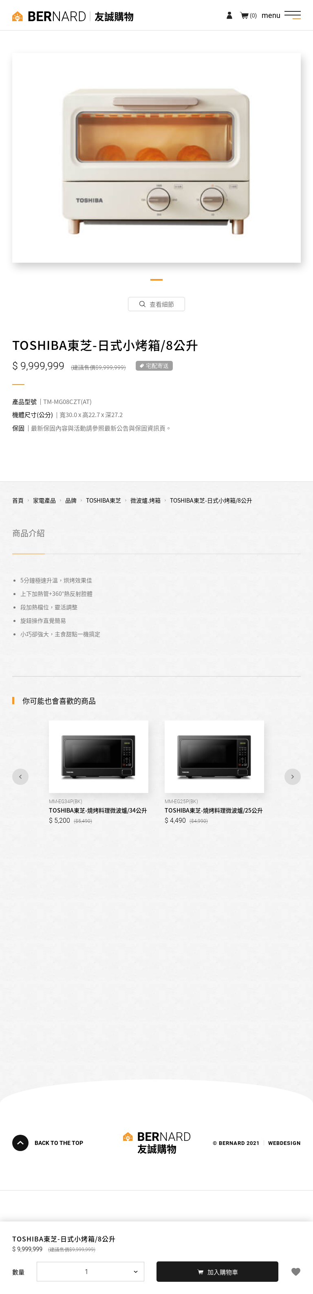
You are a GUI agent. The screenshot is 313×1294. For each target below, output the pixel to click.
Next (292, 777)
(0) (253, 15)
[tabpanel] (156, 158)
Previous (20, 777)
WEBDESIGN (284, 1143)
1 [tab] (156, 280)
